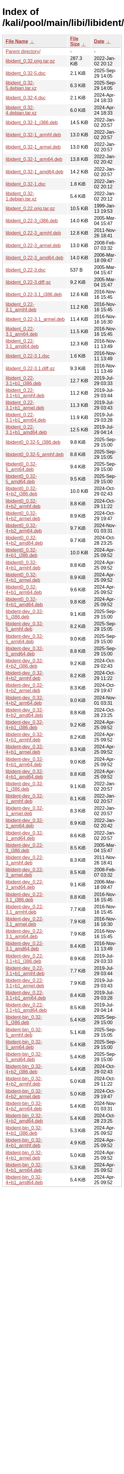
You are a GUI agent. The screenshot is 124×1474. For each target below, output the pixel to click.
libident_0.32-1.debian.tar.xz (21, 196)
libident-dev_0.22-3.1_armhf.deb (24, 909)
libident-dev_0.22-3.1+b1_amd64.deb (26, 1007)
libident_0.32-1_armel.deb (33, 147)
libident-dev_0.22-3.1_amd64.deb (24, 946)
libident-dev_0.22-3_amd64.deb (24, 884)
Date (99, 41)
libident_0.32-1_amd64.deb (34, 171)
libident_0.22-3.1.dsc (28, 356)
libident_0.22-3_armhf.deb (33, 233)
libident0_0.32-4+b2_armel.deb (23, 516)
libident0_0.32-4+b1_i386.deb (21, 552)
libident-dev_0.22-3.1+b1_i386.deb (24, 958)
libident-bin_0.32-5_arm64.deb (24, 1044)
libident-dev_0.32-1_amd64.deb (24, 835)
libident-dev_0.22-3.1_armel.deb (24, 921)
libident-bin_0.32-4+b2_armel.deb (24, 1094)
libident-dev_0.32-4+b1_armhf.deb (24, 737)
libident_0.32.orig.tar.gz (30, 61)
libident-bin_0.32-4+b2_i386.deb (24, 1069)
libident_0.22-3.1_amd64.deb (22, 344)
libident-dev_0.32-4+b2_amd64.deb (24, 712)
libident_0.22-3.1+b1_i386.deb (23, 381)
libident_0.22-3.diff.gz (28, 282)
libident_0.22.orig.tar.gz (30, 208)
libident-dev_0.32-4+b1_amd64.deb (24, 774)
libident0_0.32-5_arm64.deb (21, 466)
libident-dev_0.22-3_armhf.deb (24, 860)
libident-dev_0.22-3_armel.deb (24, 872)
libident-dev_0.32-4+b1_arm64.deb (24, 762)
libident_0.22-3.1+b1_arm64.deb (26, 417)
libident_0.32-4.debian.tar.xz (21, 110)
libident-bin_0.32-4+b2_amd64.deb (24, 1118)
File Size (75, 41)
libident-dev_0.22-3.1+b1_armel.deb (25, 983)
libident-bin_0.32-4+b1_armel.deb (24, 1155)
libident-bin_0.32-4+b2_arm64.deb (24, 1106)
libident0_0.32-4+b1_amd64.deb (24, 602)
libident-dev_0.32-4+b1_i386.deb (24, 725)
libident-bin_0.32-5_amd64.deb (24, 1057)
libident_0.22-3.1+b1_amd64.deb (26, 429)
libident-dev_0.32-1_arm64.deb (24, 823)
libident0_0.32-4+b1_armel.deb (23, 577)
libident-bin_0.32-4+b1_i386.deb (24, 1130)
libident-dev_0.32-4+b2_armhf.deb (24, 675)
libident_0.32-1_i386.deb (32, 122)
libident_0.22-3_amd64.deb (34, 257)
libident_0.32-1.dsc (25, 184)
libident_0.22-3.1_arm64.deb (22, 331)
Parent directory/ (23, 51)
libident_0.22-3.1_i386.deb (34, 294)
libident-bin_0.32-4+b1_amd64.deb (24, 1180)
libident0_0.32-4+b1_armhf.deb (23, 565)
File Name (17, 41)
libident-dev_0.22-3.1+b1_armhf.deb (25, 971)
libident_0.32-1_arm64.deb (34, 159)
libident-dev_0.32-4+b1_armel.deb (24, 749)
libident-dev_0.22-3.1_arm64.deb (24, 934)
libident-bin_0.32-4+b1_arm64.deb (24, 1167)
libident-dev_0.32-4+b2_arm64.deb (24, 700)
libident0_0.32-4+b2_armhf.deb (23, 503)
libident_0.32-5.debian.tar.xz (21, 85)
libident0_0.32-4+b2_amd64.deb (24, 540)
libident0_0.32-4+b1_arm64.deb (24, 589)
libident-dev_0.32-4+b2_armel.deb (24, 688)
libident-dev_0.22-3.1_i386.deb (24, 897)
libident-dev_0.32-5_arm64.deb (24, 639)
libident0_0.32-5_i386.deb (33, 442)
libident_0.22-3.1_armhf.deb (21, 307)
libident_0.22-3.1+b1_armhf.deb (25, 393)
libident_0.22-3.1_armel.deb (35, 319)
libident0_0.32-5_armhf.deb (35, 454)
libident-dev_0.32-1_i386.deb (24, 786)
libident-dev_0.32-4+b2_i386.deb (24, 663)
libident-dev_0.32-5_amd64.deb (24, 651)
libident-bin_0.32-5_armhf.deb (24, 1032)
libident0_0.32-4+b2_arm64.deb (24, 528)
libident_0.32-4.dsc (25, 97)
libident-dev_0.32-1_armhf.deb (24, 798)
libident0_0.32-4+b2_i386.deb (21, 491)
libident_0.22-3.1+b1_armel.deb (25, 405)
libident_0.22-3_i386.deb (32, 220)
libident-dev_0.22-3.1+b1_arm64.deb (26, 995)
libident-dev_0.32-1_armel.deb (24, 811)
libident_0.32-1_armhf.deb (33, 134)
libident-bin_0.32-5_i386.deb (24, 1020)
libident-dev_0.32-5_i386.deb (24, 614)
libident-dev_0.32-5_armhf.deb (24, 626)
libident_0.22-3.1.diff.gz (30, 368)
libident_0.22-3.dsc (25, 270)
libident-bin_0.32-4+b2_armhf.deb (24, 1081)
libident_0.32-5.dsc (25, 73)
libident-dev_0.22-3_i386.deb (24, 848)
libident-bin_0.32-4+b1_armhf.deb (24, 1143)
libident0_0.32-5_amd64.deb (21, 479)
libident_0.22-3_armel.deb (33, 245)
